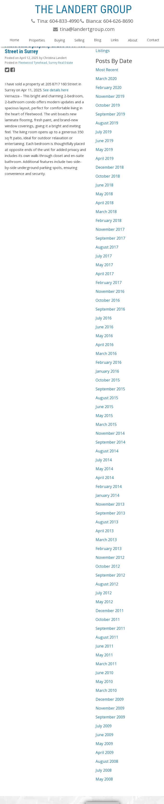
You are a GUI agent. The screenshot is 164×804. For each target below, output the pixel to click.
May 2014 (104, 468)
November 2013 (110, 504)
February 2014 (108, 486)
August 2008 (107, 761)
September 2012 (110, 575)
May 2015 (104, 415)
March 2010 (106, 690)
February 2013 (108, 548)
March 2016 (106, 353)
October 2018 (108, 176)
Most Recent (107, 69)
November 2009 (110, 708)
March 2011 (106, 663)
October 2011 (108, 619)
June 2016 (104, 327)
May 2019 (104, 149)
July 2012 (104, 593)
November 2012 (110, 557)
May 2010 (104, 681)
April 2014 (105, 477)
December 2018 (110, 167)
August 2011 (107, 637)
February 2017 (108, 282)
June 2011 (104, 646)
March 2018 (106, 211)
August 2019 (107, 123)
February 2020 (108, 87)
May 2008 (104, 779)
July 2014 (104, 460)
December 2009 (110, 699)
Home (14, 40)
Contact (153, 40)
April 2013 (105, 530)
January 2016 (107, 371)
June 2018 (104, 185)
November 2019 (110, 96)
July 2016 (104, 318)
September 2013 (110, 513)
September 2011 (110, 628)
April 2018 (105, 202)
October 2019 (108, 105)
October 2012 (108, 566)
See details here (55, 89)
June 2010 (104, 672)
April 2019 (105, 158)
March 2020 (106, 78)
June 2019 (104, 140)
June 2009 (104, 734)
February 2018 (108, 220)
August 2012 (107, 584)
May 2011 (104, 655)
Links (115, 40)
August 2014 (107, 451)
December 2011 (110, 610)
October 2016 (108, 300)
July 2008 (104, 770)
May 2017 (104, 264)
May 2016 (104, 335)
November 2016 (110, 291)
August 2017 (107, 247)
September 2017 (110, 238)
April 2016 (105, 344)
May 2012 (104, 601)
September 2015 (110, 389)
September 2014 (110, 442)
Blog (97, 40)
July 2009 (104, 726)
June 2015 (104, 406)
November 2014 (110, 433)
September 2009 (110, 717)
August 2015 (107, 397)
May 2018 (104, 194)
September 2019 (110, 114)
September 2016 (110, 309)
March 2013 (106, 539)
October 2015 (108, 380)
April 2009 (105, 752)
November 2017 (110, 229)
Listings (103, 50)
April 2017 (105, 273)
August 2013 (107, 522)
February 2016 (108, 362)
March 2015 (106, 424)
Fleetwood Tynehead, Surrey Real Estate (45, 63)
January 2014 (107, 495)
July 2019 (104, 131)
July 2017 (104, 256)
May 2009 (104, 743)
